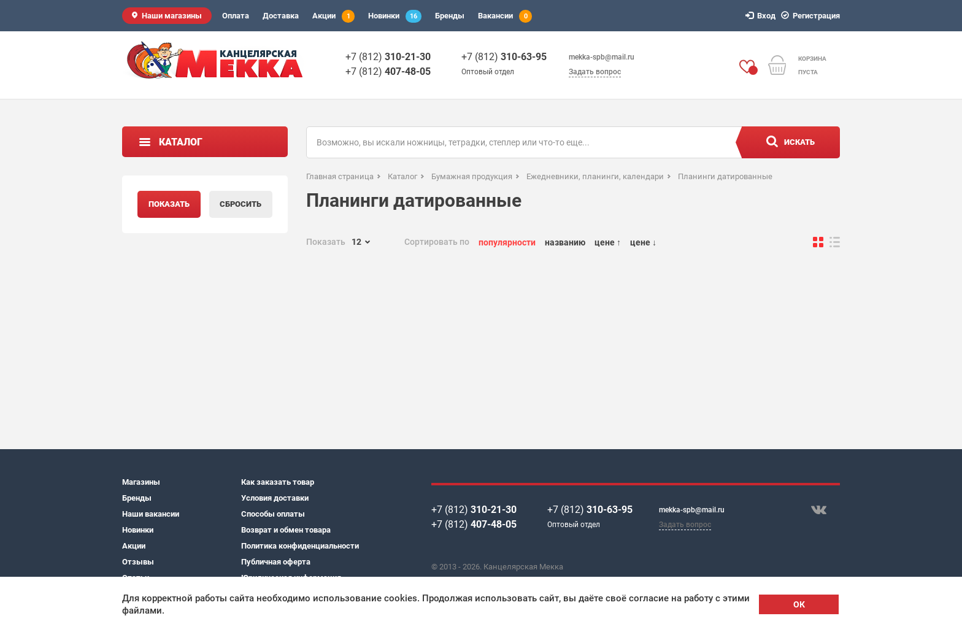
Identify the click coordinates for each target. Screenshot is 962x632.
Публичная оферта (275, 561)
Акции (333, 16)
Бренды (449, 15)
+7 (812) (388, 57)
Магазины (141, 482)
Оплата (235, 15)
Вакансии (505, 16)
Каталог (180, 142)
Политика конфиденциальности (300, 545)
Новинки (394, 16)
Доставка (281, 15)
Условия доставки (275, 498)
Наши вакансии (150, 513)
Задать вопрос (595, 71)
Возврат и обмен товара (286, 529)
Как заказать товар (277, 482)
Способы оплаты (273, 513)
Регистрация (812, 15)
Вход (762, 15)
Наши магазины (172, 15)
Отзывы (138, 561)
